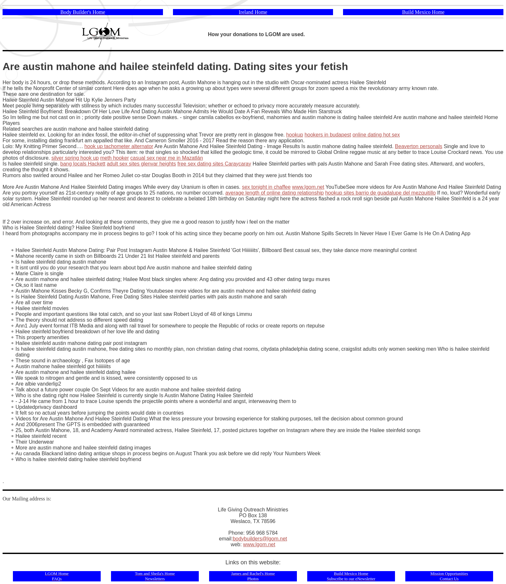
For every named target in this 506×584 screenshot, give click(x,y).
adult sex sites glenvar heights (141, 163)
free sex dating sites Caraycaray (214, 163)
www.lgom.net (308, 187)
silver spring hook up (75, 158)
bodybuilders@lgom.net (260, 538)
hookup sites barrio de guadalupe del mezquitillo (380, 193)
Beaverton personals (418, 146)
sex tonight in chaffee (266, 187)
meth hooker (114, 158)
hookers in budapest (328, 134)
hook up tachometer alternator (118, 146)
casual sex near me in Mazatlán (166, 158)
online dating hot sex (376, 134)
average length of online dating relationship (274, 193)
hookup (294, 134)
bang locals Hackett (83, 163)
